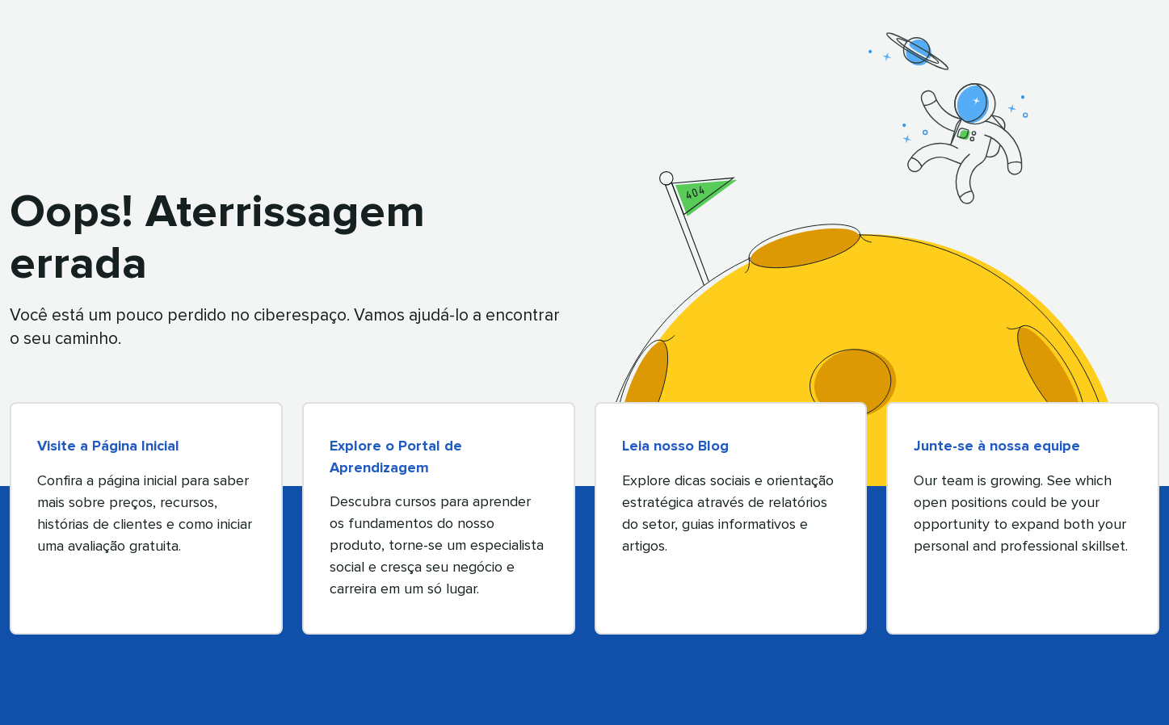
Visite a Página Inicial (108, 446)
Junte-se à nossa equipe (997, 446)
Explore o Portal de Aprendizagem (396, 457)
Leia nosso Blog (675, 446)
